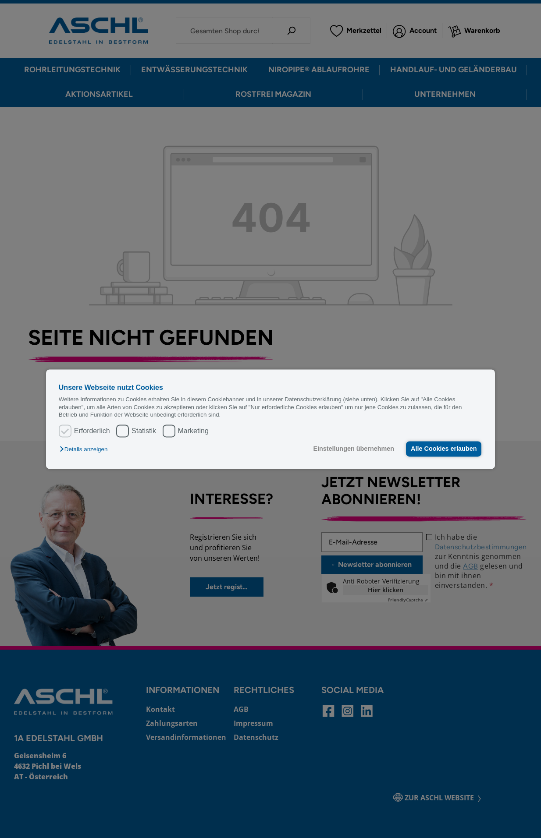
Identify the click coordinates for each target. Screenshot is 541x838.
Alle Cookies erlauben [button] (443, 449)
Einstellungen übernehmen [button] (352, 449)
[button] (86, 450)
